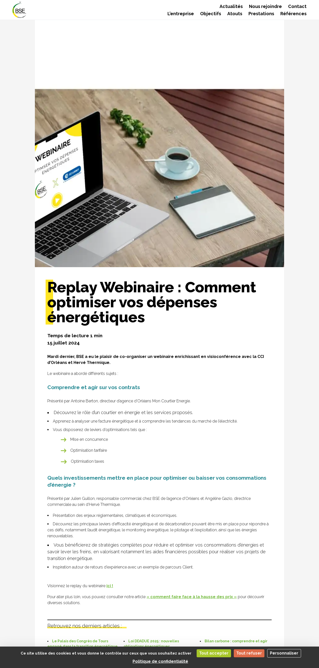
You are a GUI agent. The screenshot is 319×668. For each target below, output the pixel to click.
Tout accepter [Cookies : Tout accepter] (214, 653)
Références (293, 13)
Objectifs (210, 13)
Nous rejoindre (265, 6)
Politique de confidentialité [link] (160, 661)
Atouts (234, 13)
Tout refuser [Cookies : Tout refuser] (249, 653)
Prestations (261, 13)
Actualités (231, 6)
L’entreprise (180, 13)
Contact (297, 6)
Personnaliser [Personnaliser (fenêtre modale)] (284, 653)
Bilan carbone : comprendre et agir (236, 641)
